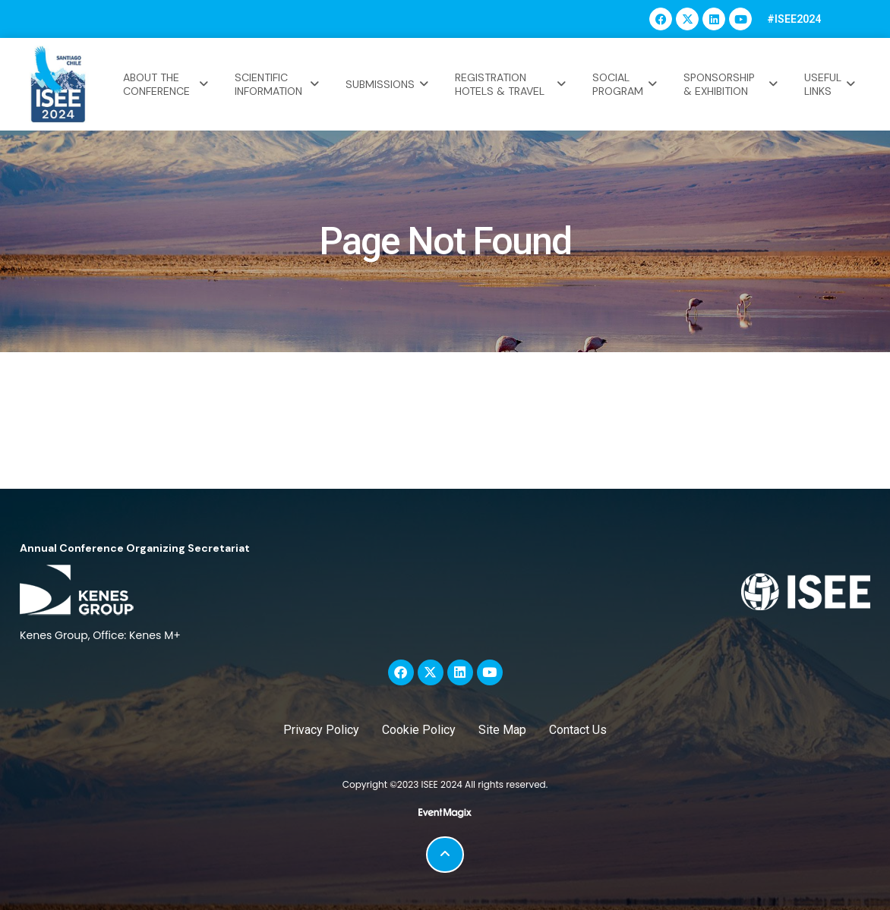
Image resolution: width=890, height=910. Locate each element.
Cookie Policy (419, 730)
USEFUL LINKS (831, 84)
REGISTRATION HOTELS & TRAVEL (512, 84)
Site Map (502, 730)
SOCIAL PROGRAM (626, 84)
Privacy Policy (321, 730)
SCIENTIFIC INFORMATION (278, 84)
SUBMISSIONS (389, 84)
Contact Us (578, 730)
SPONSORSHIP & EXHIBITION (732, 84)
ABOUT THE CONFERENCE (167, 84)
